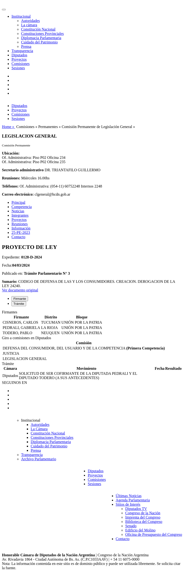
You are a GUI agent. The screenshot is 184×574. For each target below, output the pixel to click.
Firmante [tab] (19, 298)
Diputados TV (136, 509)
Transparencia (22, 51)
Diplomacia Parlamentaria (41, 38)
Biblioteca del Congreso (143, 522)
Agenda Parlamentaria (133, 500)
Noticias (18, 211)
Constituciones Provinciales (42, 34)
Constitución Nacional (38, 29)
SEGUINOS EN (14, 383)
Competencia (22, 207)
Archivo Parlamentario (38, 459)
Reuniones (20, 224)
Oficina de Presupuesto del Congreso (153, 534)
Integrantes (20, 215)
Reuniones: (11, 178)
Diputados (19, 55)
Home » (8, 127)
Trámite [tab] (18, 304)
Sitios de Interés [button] (128, 504)
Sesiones (18, 68)
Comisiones (21, 64)
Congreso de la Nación (142, 513)
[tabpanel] (92, 323)
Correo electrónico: (18, 194)
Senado (131, 526)
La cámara (29, 25)
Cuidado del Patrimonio (39, 42)
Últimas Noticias (129, 496)
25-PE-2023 (21, 233)
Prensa (26, 46)
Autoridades (30, 21)
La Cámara (39, 429)
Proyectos (19, 59)
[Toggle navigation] (4, 9)
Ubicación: (11, 153)
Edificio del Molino (140, 530)
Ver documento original (20, 290)
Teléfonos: (10, 186)
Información (21, 228)
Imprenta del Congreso (143, 517)
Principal (18, 202)
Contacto (18, 237)
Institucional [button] (21, 16)
